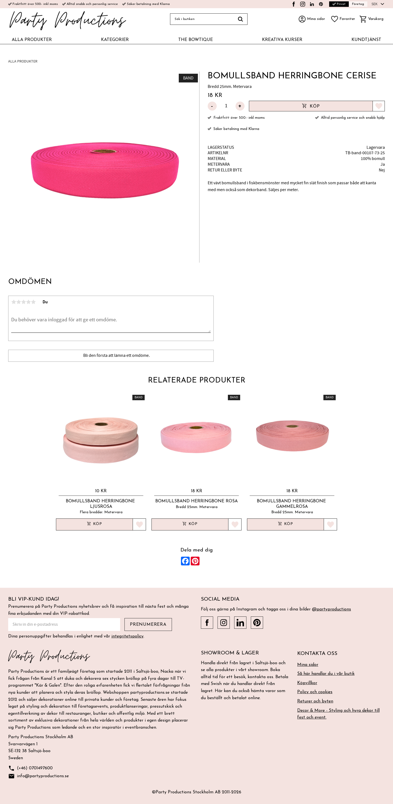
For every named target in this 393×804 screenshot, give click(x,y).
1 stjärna (13, 301)
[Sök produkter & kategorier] (202, 19)
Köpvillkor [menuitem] (307, 683)
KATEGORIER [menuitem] (115, 40)
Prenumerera (148, 624)
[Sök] (241, 19)
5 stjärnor (33, 301)
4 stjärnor (28, 301)
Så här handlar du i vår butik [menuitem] (326, 674)
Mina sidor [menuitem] (307, 665)
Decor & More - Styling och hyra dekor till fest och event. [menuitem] (338, 714)
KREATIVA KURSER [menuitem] (282, 40)
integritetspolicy (127, 636)
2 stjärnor (18, 301)
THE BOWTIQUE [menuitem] (195, 40)
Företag (358, 4)
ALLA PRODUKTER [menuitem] (32, 40)
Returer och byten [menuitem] (315, 701)
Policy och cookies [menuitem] (314, 692)
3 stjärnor (23, 301)
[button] (342, 19)
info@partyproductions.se (38, 776)
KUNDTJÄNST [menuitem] (366, 40)
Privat (339, 4)
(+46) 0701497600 (30, 768)
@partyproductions (331, 609)
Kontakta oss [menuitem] (317, 653)
